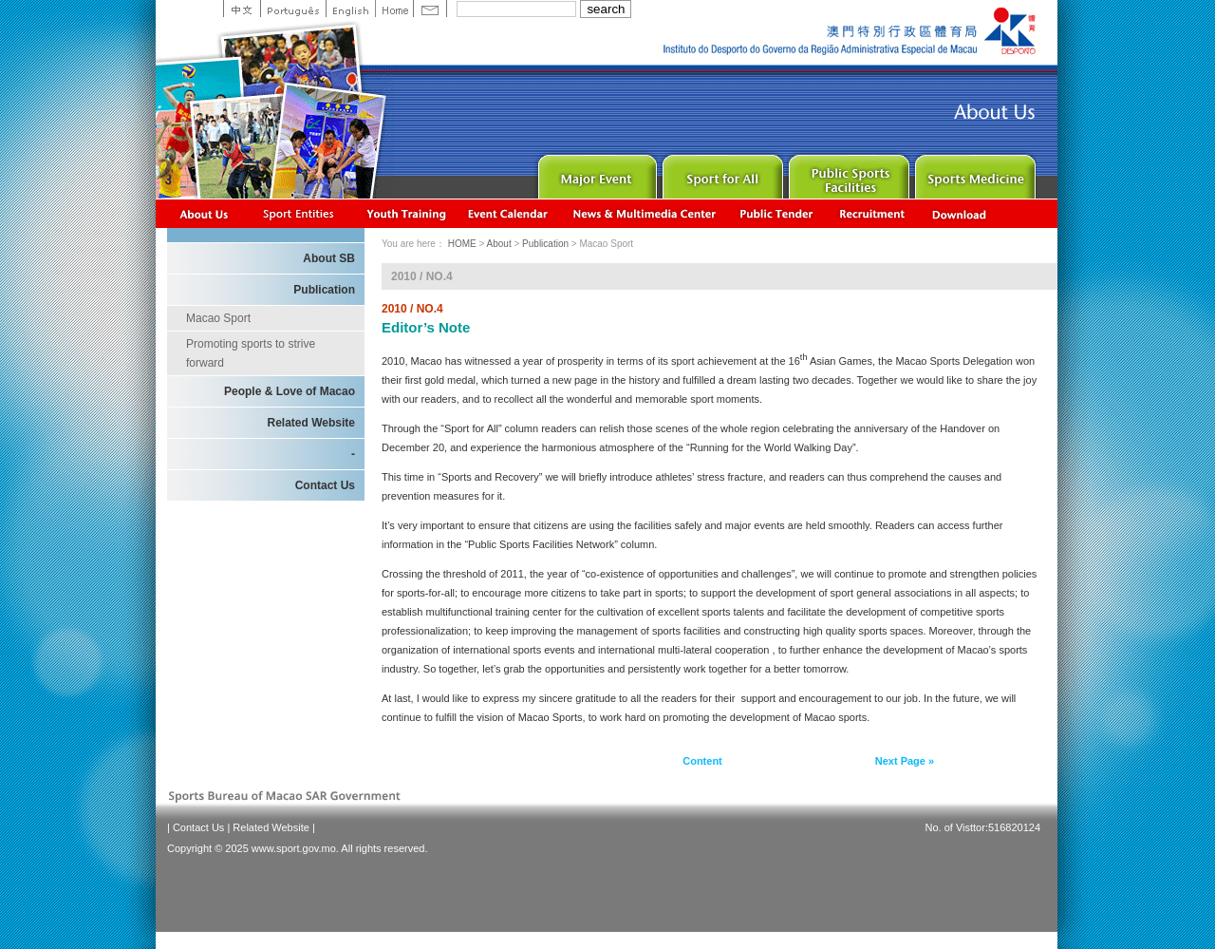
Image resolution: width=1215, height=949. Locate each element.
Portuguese (293, 8)
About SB (329, 258)
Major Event (595, 172)
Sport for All (721, 172)
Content (702, 761)
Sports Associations (298, 213)
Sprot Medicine (973, 172)
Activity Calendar (508, 213)
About (204, 213)
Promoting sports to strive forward (250, 353)
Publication (324, 289)
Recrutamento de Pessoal (873, 213)
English (350, 8)
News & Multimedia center (644, 213)
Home (394, 8)
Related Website (311, 422)
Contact (430, 8)
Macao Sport (218, 318)
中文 (241, 8)
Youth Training (407, 213)
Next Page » (904, 761)
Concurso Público (777, 213)
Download (960, 213)
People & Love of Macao (289, 391)
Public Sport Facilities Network (847, 172)
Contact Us (325, 485)
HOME (462, 243)
